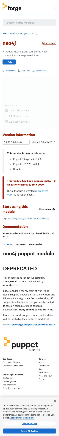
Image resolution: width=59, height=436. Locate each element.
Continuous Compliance (13, 365)
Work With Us (44, 372)
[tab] (8, 244)
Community (44, 365)
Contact (42, 379)
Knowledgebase (9, 381)
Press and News (46, 375)
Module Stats (11, 106)
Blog (40, 369)
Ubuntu (17, 169)
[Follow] (9, 61)
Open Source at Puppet (13, 388)
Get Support (8, 378)
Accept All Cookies (29, 431)
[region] (29, 416)
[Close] (55, 401)
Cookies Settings (29, 423)
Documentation (9, 384)
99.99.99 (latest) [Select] (16, 142)
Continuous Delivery (11, 362)
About (41, 362)
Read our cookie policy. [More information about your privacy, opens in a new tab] (22, 417)
